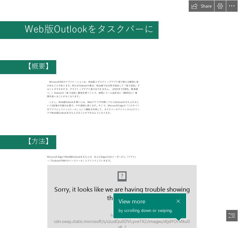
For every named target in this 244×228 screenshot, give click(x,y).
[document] (122, 114)
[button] (201, 6)
